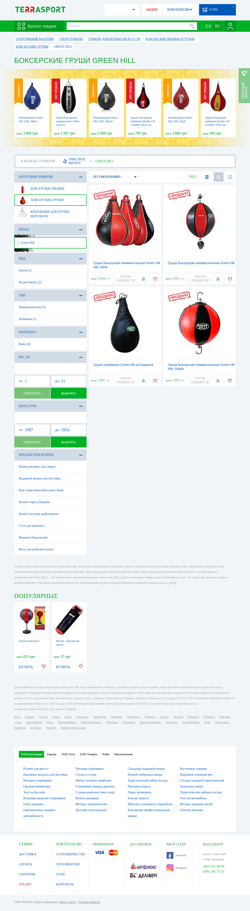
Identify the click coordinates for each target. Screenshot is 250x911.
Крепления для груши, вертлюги (43, 212)
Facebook (176, 855)
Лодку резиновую (139, 792)
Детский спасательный (90, 810)
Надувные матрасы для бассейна (45, 774)
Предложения (123, 754)
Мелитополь (222, 722)
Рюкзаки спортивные (37, 780)
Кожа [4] (24, 344)
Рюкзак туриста (138, 798)
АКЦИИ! (152, 9)
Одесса (43, 716)
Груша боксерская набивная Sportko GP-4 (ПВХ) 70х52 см (217, 121)
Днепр (56, 716)
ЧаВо (105, 754)
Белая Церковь (190, 722)
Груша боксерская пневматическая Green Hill (201, 263)
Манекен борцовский (33, 537)
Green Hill (26, 242)
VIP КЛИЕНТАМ (68, 864)
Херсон (164, 716)
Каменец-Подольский (73, 727)
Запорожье (82, 716)
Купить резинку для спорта (37, 466)
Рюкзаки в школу (139, 786)
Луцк (207, 722)
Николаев (116, 716)
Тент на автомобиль (193, 798)
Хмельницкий (34, 722)
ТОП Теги (68, 754)
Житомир (224, 716)
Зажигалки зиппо (191, 786)
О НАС (61, 874)
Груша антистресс (29, 641)
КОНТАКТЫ (65, 884)
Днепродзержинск (91, 722)
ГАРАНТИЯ (27, 874)
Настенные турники (193, 768)
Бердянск (35, 727)
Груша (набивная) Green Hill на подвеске (123, 365)
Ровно (50, 722)
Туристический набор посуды (148, 780)
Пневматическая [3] (32, 307)
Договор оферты (89, 902)
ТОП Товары (88, 754)
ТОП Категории (31, 754)
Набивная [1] (28, 319)
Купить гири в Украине (34, 502)
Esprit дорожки (33, 804)
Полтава (178, 716)
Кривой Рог (99, 716)
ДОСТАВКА (28, 854)
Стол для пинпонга (32, 525)
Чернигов (193, 716)
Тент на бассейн (34, 792)
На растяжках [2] (30, 282)
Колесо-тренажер (87, 798)
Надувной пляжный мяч (196, 774)
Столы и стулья (85, 774)
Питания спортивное (89, 768)
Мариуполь (133, 716)
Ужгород (51, 727)
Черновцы (112, 722)
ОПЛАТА (25, 864)
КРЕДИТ (25, 884)
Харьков (29, 716)
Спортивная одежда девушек (94, 786)
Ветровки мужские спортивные (44, 798)
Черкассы (209, 716)
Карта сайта (68, 902)
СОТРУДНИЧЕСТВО (70, 854)
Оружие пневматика (36, 786)
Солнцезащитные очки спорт (95, 792)
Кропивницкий (66, 722)
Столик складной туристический (202, 780)
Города (51, 754)
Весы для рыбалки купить (36, 549)
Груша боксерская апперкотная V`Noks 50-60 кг (68, 121)
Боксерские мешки (40, 189)
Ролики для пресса (35, 768)
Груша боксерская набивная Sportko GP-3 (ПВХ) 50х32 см (143, 121)
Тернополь (171, 722)
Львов (67, 716)
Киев (17, 716)
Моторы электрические (91, 804)
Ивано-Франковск (150, 722)
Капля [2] (25, 270)
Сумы (17, 722)
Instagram (177, 867)
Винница (150, 716)
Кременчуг (129, 722)
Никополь (20, 727)
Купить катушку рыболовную (39, 514)
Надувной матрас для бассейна (40, 478)
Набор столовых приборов (93, 780)
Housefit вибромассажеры (145, 774)
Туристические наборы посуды (201, 792)
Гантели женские (191, 810)
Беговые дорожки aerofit (196, 804)
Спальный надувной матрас (146, 768)
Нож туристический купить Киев (41, 490)
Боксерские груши (40, 200)
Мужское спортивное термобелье (150, 804)
